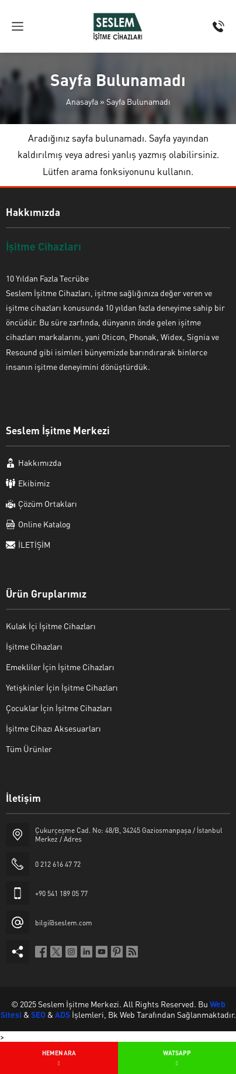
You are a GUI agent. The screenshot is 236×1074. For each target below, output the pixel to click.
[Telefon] (218, 26)
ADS (62, 1014)
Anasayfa (82, 101)
